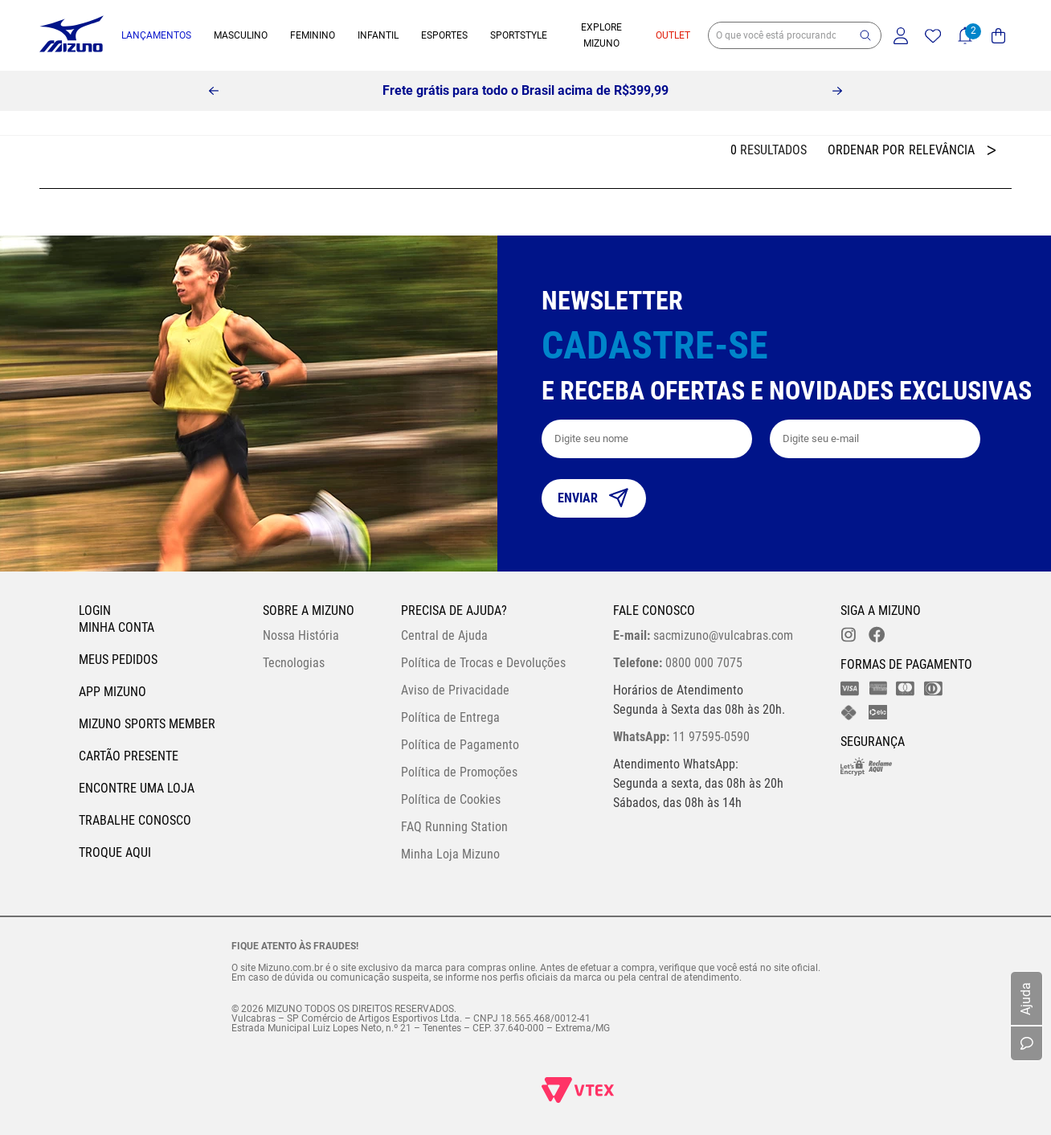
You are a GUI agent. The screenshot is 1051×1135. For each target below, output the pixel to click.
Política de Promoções (459, 772)
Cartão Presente (128, 756)
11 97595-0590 (681, 736)
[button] (865, 35)
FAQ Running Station (454, 826)
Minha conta (116, 627)
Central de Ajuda (444, 635)
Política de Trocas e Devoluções (483, 662)
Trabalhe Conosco (135, 820)
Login (95, 610)
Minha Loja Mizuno (450, 854)
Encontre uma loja (136, 788)
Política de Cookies (451, 799)
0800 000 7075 (677, 662)
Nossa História (301, 635)
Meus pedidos (118, 659)
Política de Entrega (450, 717)
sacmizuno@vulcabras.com (703, 635)
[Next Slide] (837, 90)
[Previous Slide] (213, 90)
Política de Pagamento (460, 744)
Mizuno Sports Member (147, 723)
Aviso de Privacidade (455, 690)
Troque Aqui (115, 852)
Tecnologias (294, 662)
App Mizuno (112, 691)
